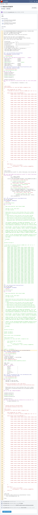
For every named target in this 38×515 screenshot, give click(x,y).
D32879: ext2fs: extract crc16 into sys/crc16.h (24, 505)
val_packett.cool (11, 12)
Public (9, 8)
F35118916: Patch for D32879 (10, 20)
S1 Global (21, 503)
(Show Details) (23, 507)
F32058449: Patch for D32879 (10, 23)
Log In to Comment (6, 511)
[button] (37, 1)
